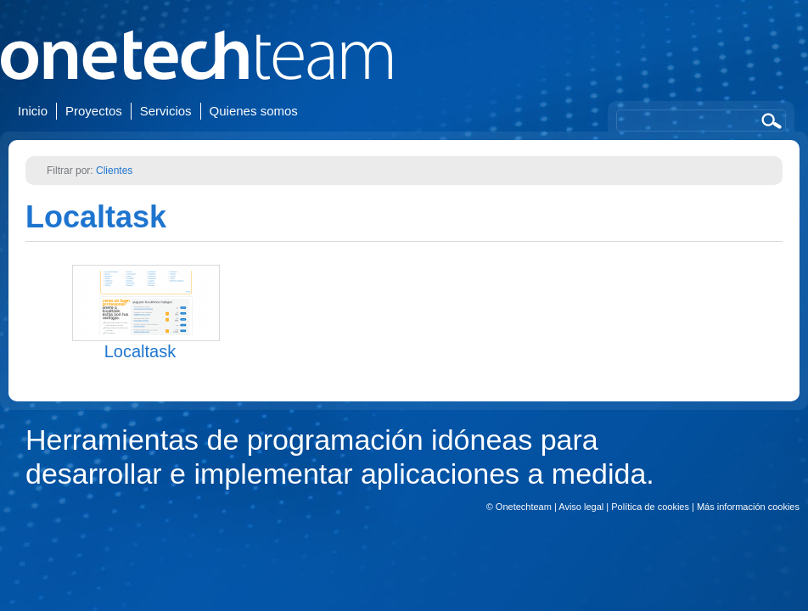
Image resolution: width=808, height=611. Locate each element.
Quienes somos (254, 111)
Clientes (114, 171)
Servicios (166, 111)
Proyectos (93, 111)
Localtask (95, 216)
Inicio (33, 111)
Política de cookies (650, 507)
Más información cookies (748, 507)
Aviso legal (580, 507)
